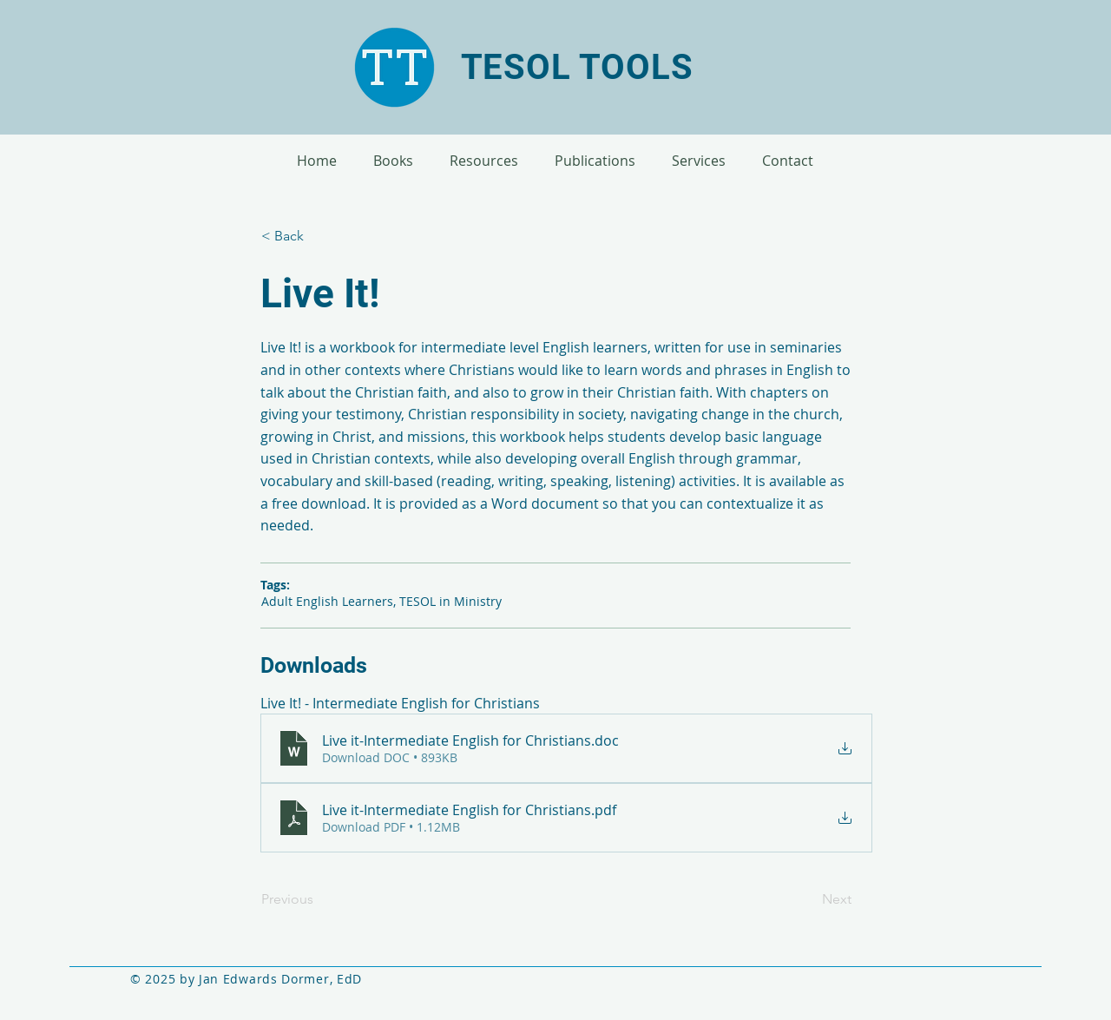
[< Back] (318, 236)
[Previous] (318, 899)
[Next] (808, 899)
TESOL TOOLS (577, 67)
